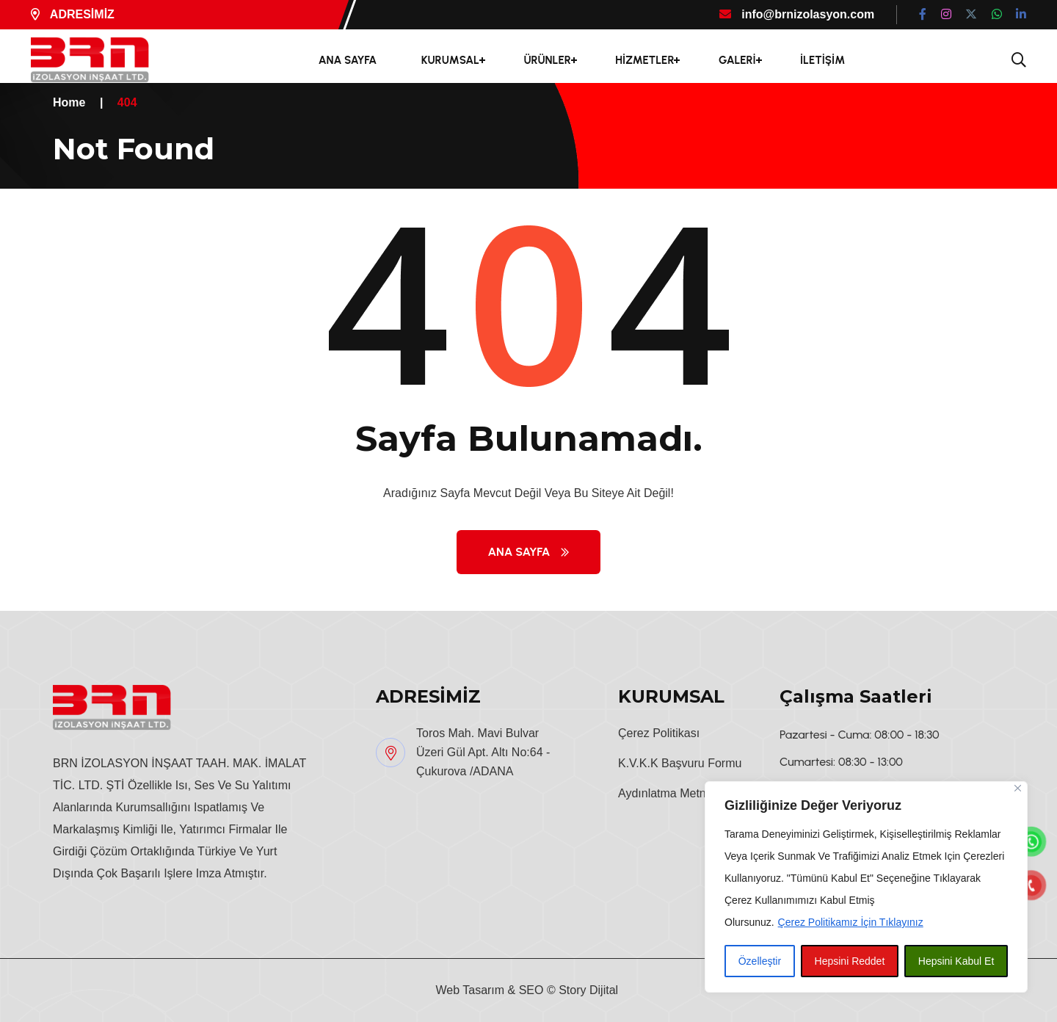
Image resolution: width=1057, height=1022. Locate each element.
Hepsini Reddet (850, 961)
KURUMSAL (450, 60)
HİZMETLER (644, 60)
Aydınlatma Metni (663, 793)
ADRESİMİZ (73, 14)
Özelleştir (759, 961)
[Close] (1017, 788)
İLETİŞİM (822, 60)
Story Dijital (588, 990)
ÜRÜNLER (546, 60)
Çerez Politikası (659, 733)
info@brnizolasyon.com (796, 14)
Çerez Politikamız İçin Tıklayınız (850, 922)
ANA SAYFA (348, 60)
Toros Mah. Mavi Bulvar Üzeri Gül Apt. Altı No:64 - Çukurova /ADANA (483, 752)
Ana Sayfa (529, 552)
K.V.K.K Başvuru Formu (679, 763)
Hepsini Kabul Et (956, 961)
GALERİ (737, 60)
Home (69, 102)
